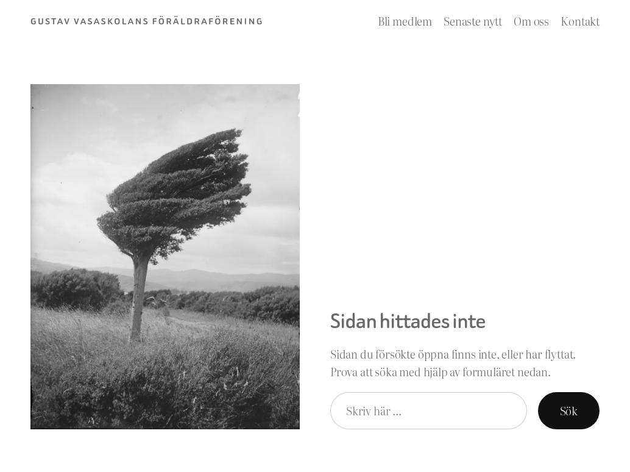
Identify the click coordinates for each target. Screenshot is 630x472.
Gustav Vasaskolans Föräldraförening (147, 21)
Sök (569, 410)
